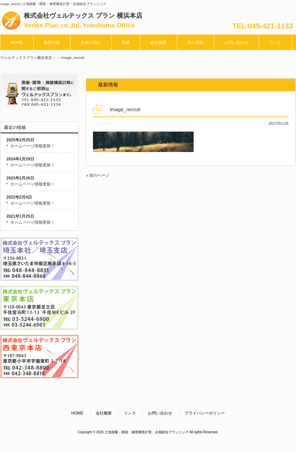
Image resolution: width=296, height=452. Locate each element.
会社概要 (104, 413)
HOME (77, 413)
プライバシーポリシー (205, 413)
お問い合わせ (160, 413)
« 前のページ (97, 175)
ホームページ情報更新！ (32, 146)
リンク (130, 413)
